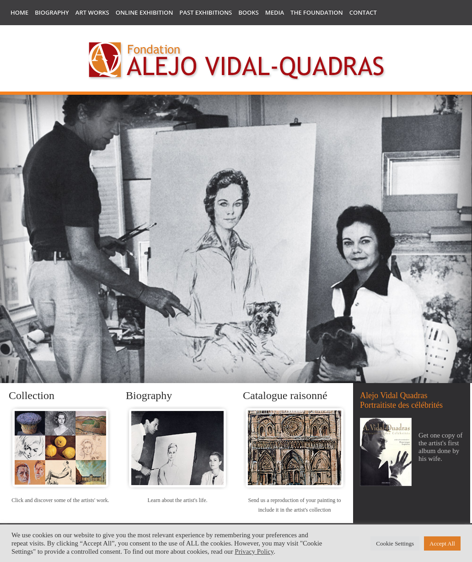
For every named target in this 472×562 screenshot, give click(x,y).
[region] (236, 241)
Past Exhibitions (205, 12)
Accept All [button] (442, 543)
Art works (92, 12)
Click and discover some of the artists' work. (60, 500)
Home (19, 12)
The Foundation (316, 12)
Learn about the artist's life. (177, 500)
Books (248, 12)
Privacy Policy (254, 551)
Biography (52, 12)
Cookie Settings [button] (395, 543)
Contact (363, 12)
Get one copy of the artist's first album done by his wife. (440, 447)
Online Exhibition (144, 12)
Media (274, 12)
